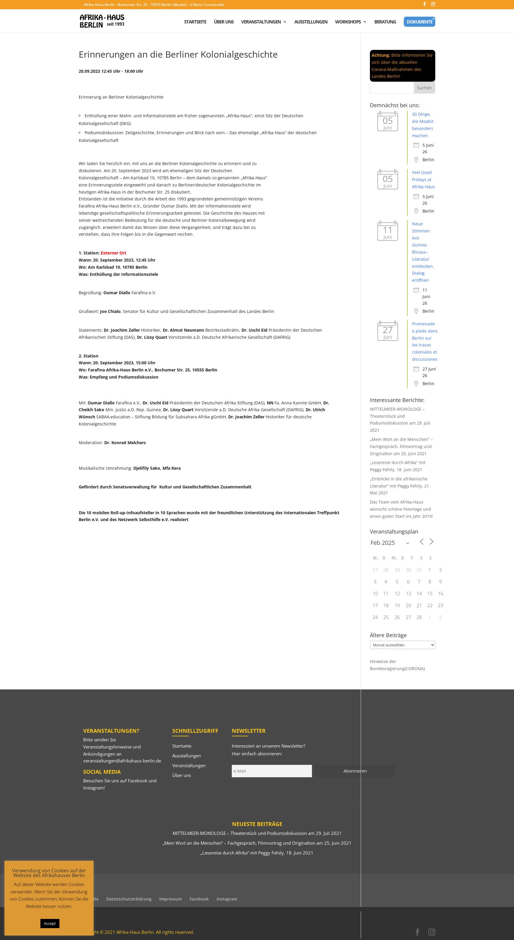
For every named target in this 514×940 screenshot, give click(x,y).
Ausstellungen (310, 22)
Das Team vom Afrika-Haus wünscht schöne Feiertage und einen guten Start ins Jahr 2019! (401, 509)
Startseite (195, 22)
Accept (50, 923)
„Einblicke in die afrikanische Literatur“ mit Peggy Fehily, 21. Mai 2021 (400, 486)
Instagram (93, 788)
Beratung (385, 22)
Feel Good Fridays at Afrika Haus (423, 179)
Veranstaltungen (261, 22)
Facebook (137, 781)
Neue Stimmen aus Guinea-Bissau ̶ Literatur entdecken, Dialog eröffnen (423, 252)
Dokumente (419, 22)
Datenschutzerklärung (129, 899)
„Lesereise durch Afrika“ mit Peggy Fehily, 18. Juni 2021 (257, 853)
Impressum (170, 899)
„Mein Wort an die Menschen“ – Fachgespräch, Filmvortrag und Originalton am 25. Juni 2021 (401, 446)
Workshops (348, 22)
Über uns (224, 22)
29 (397, 570)
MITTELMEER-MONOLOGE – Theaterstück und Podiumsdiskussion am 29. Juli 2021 (257, 833)
